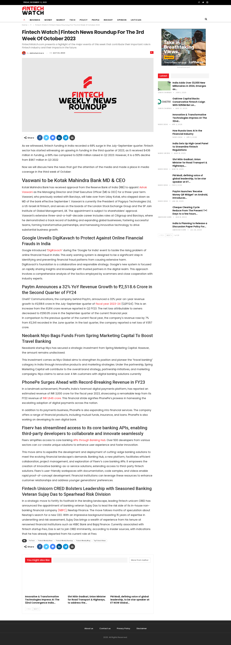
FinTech (32, 540)
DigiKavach (54, 250)
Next (36, 609)
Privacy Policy (123, 628)
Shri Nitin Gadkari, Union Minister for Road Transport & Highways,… (190, 162)
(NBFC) (62, 510)
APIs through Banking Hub (89, 440)
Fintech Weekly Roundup (64, 540)
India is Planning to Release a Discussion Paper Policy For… (190, 225)
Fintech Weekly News (45, 540)
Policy (84, 20)
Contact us (104, 628)
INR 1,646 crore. (52, 398)
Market (60, 20)
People (95, 20)
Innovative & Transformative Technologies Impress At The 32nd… (190, 118)
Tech (72, 20)
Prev (28, 609)
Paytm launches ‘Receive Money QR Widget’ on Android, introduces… (190, 194)
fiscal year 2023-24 (108, 304)
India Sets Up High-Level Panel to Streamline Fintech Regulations (190, 146)
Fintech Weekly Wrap (83, 540)
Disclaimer (142, 628)
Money (48, 20)
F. (24, 20)
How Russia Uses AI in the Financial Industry (187, 132)
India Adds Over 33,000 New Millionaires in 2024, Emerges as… (189, 86)
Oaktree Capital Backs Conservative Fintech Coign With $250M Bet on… (189, 102)
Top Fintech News (100, 540)
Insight (108, 20)
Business (35, 20)
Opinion (122, 20)
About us (88, 628)
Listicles (136, 20)
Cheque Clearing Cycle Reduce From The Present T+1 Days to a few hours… (190, 210)
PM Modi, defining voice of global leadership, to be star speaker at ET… (189, 178)
